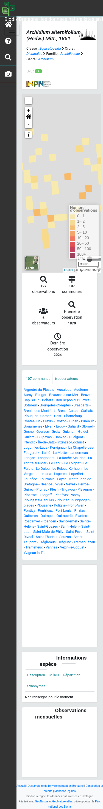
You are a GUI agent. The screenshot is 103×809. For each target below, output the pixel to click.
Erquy (60, 426)
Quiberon (31, 516)
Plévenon (84, 489)
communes (38, 379)
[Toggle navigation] (12, 30)
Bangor (40, 395)
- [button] (28, 124)
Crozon (60, 421)
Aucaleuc (64, 389)
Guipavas (44, 437)
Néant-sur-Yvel (51, 484)
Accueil (21, 786)
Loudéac (30, 479)
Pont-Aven (76, 505)
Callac (73, 411)
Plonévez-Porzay (67, 495)
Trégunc (64, 542)
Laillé (46, 453)
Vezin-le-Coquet (72, 547)
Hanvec (60, 437)
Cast (57, 416)
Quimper (47, 516)
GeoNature (42, 801)
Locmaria (44, 474)
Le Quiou (43, 468)
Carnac (45, 416)
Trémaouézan (84, 542)
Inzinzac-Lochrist (70, 442)
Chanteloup (73, 416)
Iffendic (29, 442)
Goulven (42, 431)
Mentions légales (65, 791)
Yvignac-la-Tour (36, 553)
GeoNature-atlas (62, 801)
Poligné (60, 505)
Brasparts (81, 405)
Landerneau (78, 453)
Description (36, 675)
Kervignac (57, 447)
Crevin (48, 421)
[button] (28, 117)
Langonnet (46, 458)
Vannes (51, 547)
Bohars (47, 400)
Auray (28, 395)
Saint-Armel (68, 521)
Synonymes (36, 686)
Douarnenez (33, 426)
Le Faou (55, 463)
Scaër (78, 537)
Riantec (81, 516)
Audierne (81, 389)
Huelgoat (76, 437)
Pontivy (29, 510)
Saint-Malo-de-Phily (48, 532)
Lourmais (47, 479)
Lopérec (60, 474)
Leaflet (68, 270)
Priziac (79, 510)
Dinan (73, 421)
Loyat (61, 479)
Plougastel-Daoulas (39, 500)
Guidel (83, 431)
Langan (29, 458)
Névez (71, 484)
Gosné (29, 431)
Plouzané (44, 505)
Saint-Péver (74, 532)
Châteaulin (32, 421)
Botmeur (30, 405)
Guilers (29, 437)
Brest (62, 411)
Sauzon (65, 537)
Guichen (69, 431)
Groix (56, 431)
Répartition (71, 675)
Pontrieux (45, 510)
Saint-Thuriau (46, 537)
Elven (49, 426)
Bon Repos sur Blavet (72, 400)
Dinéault (87, 421)
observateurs (66, 379)
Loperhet (76, 474)
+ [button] (28, 110)
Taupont (30, 542)
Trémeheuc (34, 547)
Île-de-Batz (46, 442)
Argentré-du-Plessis (39, 389)
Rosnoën (49, 521)
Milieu (54, 675)
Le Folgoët (72, 463)
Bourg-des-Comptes (55, 405)
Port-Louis (63, 510)
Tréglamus (47, 542)
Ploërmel (31, 495)
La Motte (60, 453)
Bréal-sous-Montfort (39, 411)
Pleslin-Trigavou (62, 489)
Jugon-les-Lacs (35, 447)
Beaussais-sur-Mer (63, 395)
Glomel (87, 426)
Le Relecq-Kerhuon (67, 468)
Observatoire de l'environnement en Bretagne (55, 786)
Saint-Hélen (70, 526)
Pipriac (41, 489)
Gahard (73, 426)
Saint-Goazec (47, 526)
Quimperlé (65, 516)
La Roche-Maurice (71, 458)
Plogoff (46, 495)
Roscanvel (32, 521)
